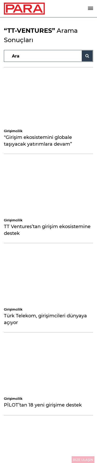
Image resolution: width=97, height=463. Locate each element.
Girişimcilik (13, 131)
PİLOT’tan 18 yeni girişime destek (43, 405)
